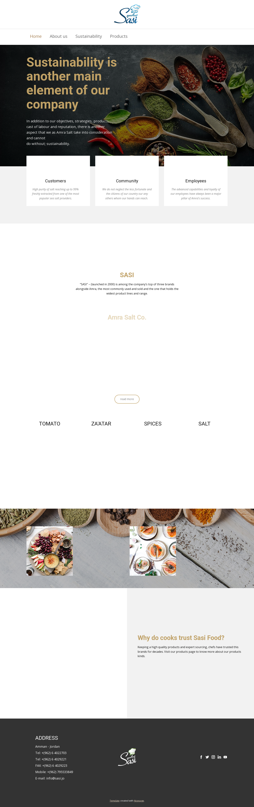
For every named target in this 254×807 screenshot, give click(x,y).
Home (36, 36)
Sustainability (88, 36)
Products (119, 36)
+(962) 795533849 (60, 772)
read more (127, 399)
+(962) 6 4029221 (54, 759)
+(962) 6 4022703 (54, 753)
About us (58, 36)
